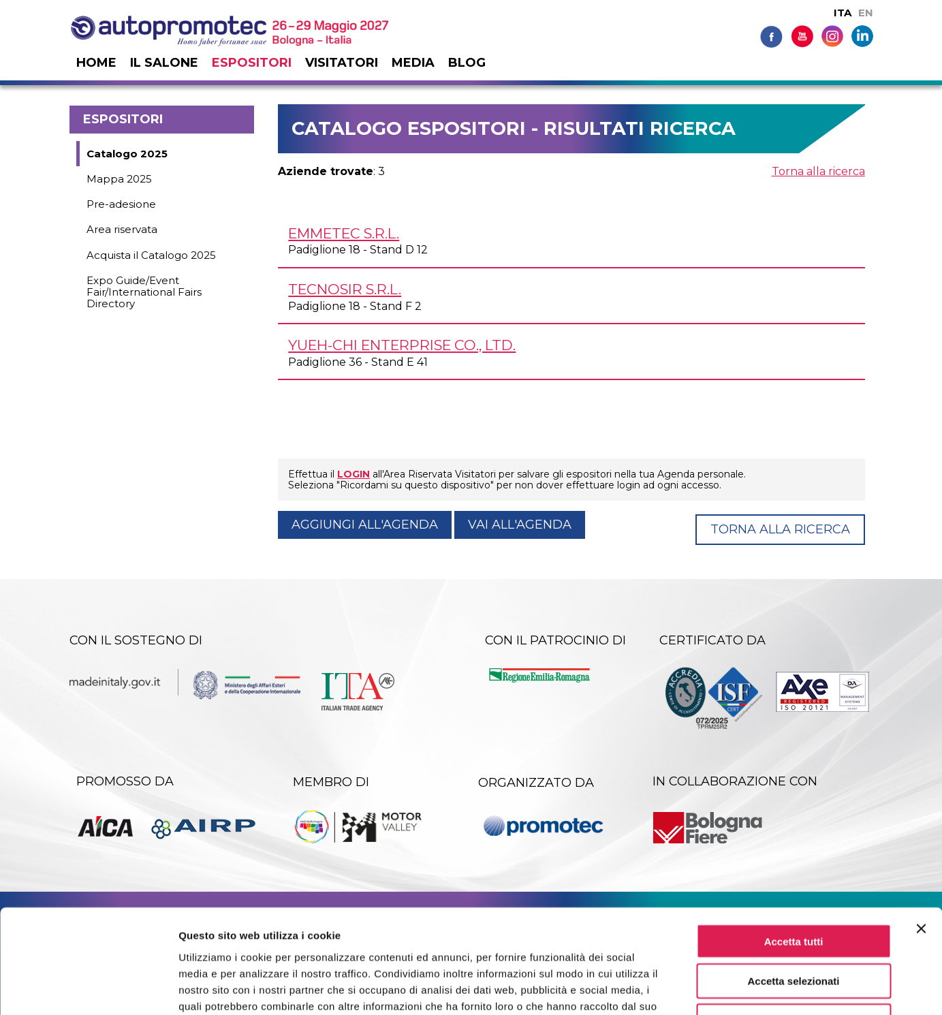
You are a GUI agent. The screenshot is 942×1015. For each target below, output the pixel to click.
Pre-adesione (121, 204)
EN (865, 12)
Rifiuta (794, 928)
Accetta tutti (793, 848)
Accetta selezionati (793, 888)
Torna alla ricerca (818, 171)
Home (96, 62)
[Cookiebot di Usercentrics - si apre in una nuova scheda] (88, 988)
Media (413, 62)
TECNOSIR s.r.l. (344, 289)
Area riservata (122, 229)
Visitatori (341, 62)
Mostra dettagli (716, 988)
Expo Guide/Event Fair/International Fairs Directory (144, 292)
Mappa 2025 (119, 178)
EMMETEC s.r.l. (343, 233)
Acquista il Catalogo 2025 (151, 255)
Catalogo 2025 (127, 153)
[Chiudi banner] (921, 835)
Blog (467, 62)
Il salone (164, 62)
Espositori (252, 62)
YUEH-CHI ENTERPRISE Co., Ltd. (402, 345)
